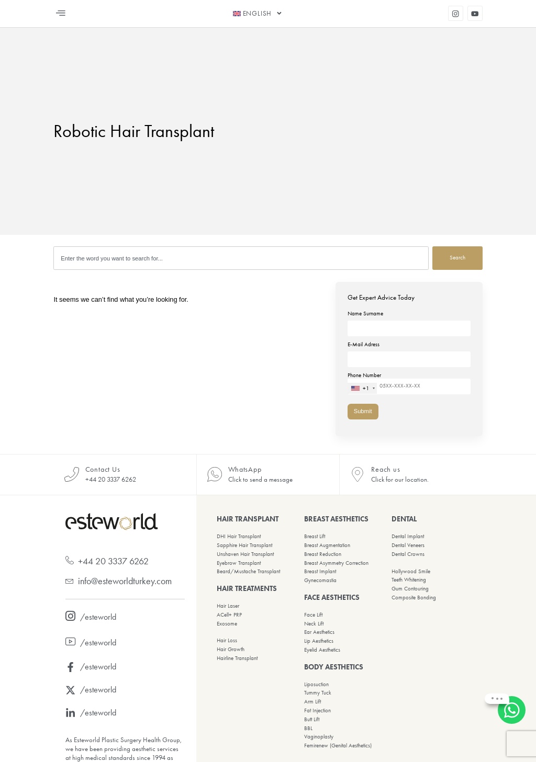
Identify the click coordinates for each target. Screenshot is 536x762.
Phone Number (409, 383)
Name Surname (409, 321)
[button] (60, 13)
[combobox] (241, 258)
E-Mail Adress (409, 352)
